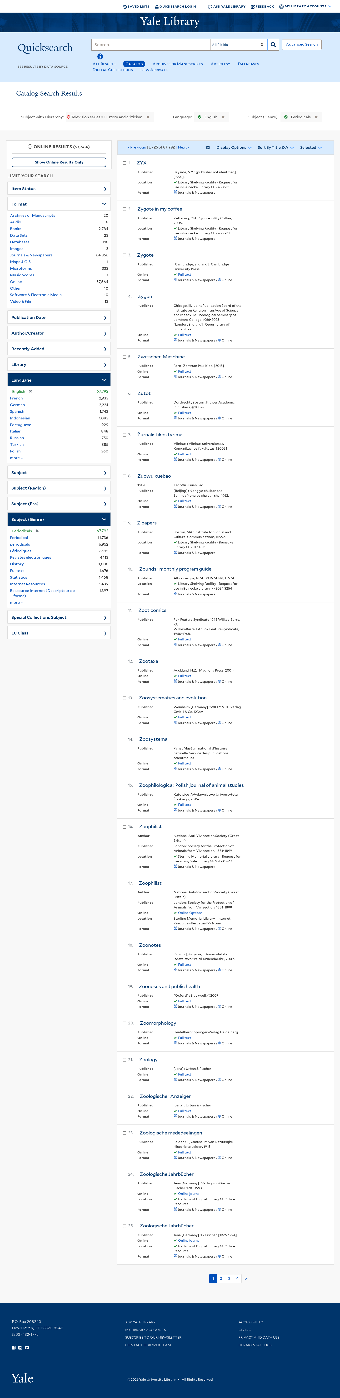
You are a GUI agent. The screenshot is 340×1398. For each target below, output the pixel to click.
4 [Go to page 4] (237, 1278)
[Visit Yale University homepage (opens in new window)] (22, 1376)
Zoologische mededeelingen (171, 1133)
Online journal (189, 1194)
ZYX (142, 163)
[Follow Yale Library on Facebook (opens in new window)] (13, 1348)
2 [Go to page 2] (221, 1278)
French (16, 398)
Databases (248, 64)
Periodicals (296, 117)
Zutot (144, 393)
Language (21, 380)
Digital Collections (113, 69)
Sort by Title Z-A (273, 147)
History (17, 564)
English (206, 117)
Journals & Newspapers (31, 255)
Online (16, 281)
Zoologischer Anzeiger (165, 1096)
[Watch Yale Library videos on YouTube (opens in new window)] (27, 1348)
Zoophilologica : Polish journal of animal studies (191, 785)
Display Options (231, 147)
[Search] (150, 45)
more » (16, 457)
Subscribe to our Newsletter (153, 1337)
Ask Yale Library (227, 6)
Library (18, 364)
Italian (15, 431)
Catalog (134, 64)
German (17, 405)
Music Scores (22, 275)
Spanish (17, 411)
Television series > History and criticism (105, 117)
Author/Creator (27, 333)
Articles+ (220, 64)
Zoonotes (150, 945)
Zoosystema (153, 739)
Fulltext (17, 570)
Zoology (148, 1059)
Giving (245, 1330)
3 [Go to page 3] (229, 1278)
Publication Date (28, 317)
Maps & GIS (20, 261)
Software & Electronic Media (36, 295)
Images (16, 248)
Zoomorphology (158, 1023)
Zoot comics (152, 610)
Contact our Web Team (148, 1345)
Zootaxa (148, 661)
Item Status (23, 188)
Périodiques (20, 551)
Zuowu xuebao (154, 476)
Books (15, 228)
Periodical (19, 537)
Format (19, 204)
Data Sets (19, 235)
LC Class (19, 632)
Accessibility (251, 1322)
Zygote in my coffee (159, 209)
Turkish (17, 444)
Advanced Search (302, 44)
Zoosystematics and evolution (173, 698)
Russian (17, 438)
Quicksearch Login (175, 6)
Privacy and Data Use (259, 1337)
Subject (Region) (28, 487)
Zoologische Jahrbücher (167, 1226)
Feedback (262, 6)
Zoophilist (150, 826)
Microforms (21, 268)
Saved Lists (136, 6)
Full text (184, 274)
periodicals (20, 544)
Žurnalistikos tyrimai (160, 434)
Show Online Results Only (59, 162)
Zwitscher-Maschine (161, 357)
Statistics (18, 577)
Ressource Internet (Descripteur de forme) (42, 593)
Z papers (147, 523)
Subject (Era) (25, 503)
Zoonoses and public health (169, 986)
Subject (19, 472)
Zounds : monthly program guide (175, 569)
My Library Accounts (145, 1330)
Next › (183, 147)
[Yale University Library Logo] (170, 22)
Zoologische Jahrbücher (167, 1174)
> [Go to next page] (246, 1279)
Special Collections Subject (38, 617)
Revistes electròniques (30, 557)
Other (15, 288)
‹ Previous (159, 147)
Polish (15, 451)
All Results (104, 64)
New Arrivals (154, 69)
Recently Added (27, 348)
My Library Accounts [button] (303, 6)
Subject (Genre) (27, 519)
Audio (15, 222)
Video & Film (21, 301)
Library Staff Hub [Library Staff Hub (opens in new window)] (255, 1345)
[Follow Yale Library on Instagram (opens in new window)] (20, 1348)
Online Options (190, 913)
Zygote (145, 255)
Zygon (145, 296)
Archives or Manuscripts (178, 64)
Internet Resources (27, 584)
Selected (308, 147)
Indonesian (20, 418)
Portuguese (20, 425)
